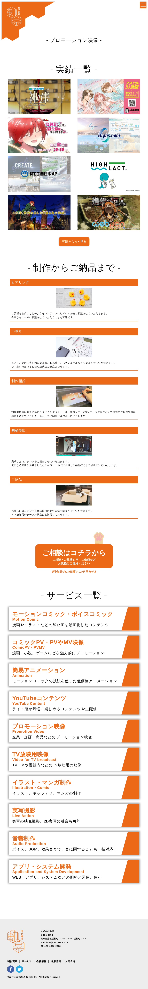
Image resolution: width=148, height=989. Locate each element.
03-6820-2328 (53, 946)
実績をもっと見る (74, 241)
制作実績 (12, 961)
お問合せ (70, 961)
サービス (27, 961)
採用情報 (56, 961)
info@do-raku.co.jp (57, 942)
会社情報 (41, 961)
